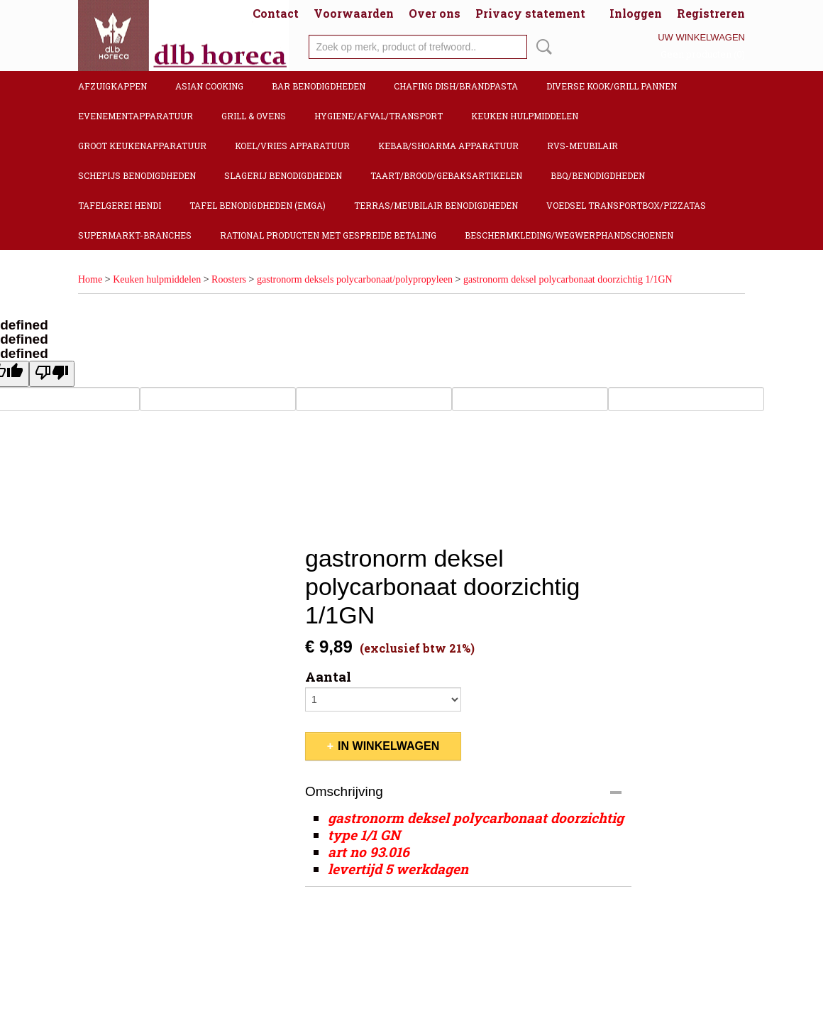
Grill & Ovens (253, 115)
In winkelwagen (388, 746)
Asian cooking (209, 86)
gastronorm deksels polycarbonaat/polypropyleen (355, 279)
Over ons (434, 13)
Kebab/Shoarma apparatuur (448, 145)
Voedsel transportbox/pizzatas (626, 205)
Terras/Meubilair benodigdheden (436, 205)
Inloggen (635, 13)
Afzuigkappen (112, 86)
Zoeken (541, 47)
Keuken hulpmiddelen (524, 115)
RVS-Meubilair (582, 145)
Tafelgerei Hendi (119, 205)
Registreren (711, 13)
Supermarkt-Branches (135, 235)
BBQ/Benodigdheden (598, 175)
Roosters (228, 279)
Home (90, 279)
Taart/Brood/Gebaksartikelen (446, 175)
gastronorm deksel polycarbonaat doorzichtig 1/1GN (568, 279)
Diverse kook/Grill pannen (611, 86)
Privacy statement (530, 13)
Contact (276, 13)
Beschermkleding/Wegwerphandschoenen (569, 235)
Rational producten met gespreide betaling (328, 235)
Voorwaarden (354, 13)
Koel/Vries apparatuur (292, 145)
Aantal (328, 677)
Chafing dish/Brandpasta (456, 86)
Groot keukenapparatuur (142, 145)
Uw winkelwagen (701, 37)
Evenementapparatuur (135, 115)
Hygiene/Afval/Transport (378, 115)
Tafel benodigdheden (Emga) (257, 205)
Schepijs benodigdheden (137, 175)
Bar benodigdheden (318, 86)
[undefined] (51, 374)
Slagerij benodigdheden (283, 175)
